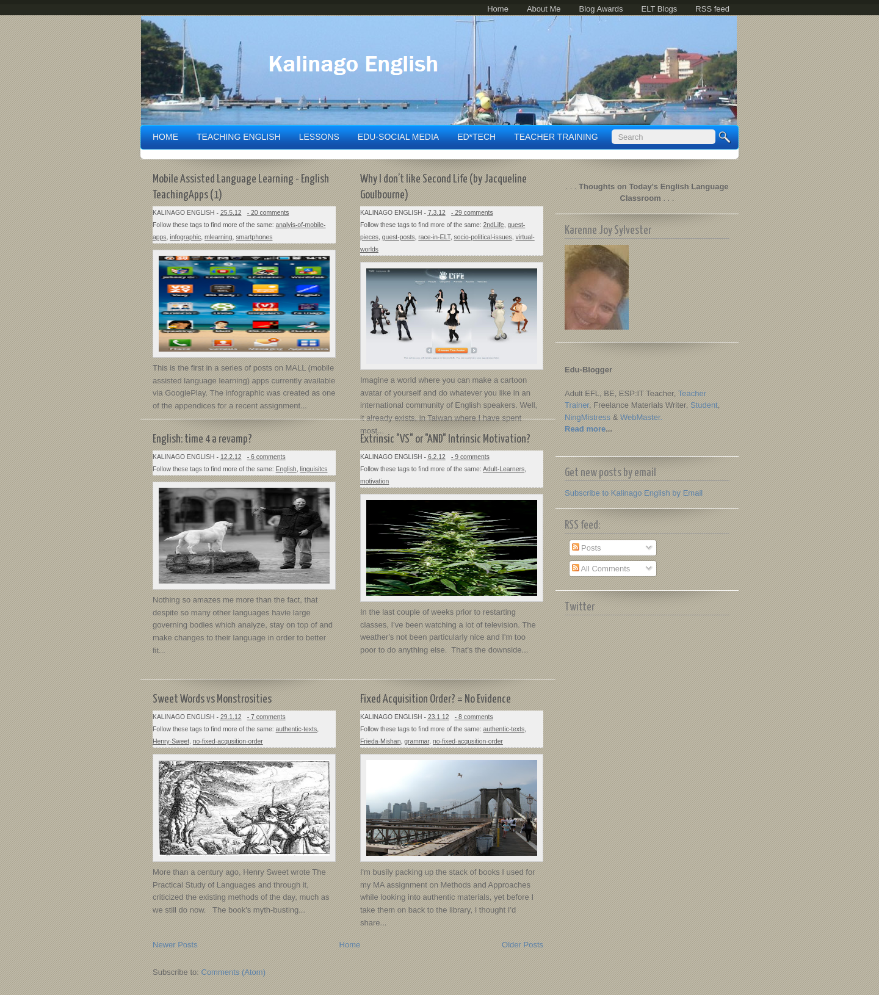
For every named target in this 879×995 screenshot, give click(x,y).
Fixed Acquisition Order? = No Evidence (435, 699)
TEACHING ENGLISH (239, 137)
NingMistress (587, 417)
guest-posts (398, 237)
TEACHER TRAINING (556, 137)
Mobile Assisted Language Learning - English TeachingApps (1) (241, 187)
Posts (586, 547)
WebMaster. (641, 417)
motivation (374, 481)
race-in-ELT (434, 237)
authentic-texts (296, 729)
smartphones (254, 237)
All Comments (601, 568)
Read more (585, 428)
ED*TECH (476, 137)
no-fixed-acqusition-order (228, 741)
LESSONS (319, 137)
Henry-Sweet (171, 741)
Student (704, 405)
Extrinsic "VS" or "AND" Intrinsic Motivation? (445, 439)
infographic (185, 237)
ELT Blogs (660, 8)
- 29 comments (472, 212)
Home (497, 8)
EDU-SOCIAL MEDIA (398, 137)
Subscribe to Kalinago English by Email (634, 493)
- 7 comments (266, 717)
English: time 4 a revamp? (202, 439)
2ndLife (493, 225)
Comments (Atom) (233, 972)
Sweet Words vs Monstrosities (212, 699)
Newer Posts (175, 944)
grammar (416, 741)
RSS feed (712, 8)
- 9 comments (470, 457)
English (286, 469)
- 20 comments (268, 212)
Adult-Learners (503, 469)
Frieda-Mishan (380, 741)
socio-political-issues (483, 237)
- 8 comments (474, 717)
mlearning (218, 237)
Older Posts (522, 944)
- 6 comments (266, 457)
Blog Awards (601, 8)
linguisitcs (313, 469)
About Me (544, 8)
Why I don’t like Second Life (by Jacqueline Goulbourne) (443, 187)
